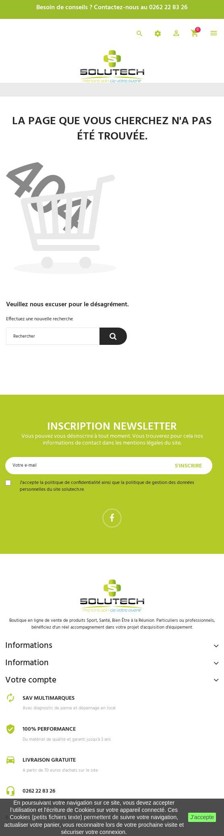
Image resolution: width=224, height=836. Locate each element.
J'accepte (202, 817)
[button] (176, 34)
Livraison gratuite (49, 760)
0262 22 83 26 (39, 791)
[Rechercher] (53, 336)
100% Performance (49, 729)
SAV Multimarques (49, 698)
